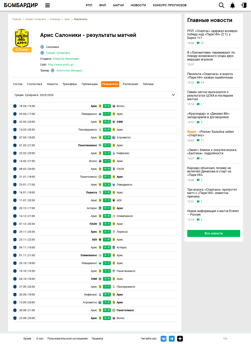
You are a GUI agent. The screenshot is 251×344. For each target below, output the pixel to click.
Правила (97, 338)
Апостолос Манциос (69, 70)
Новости (52, 84)
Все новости (214, 233)
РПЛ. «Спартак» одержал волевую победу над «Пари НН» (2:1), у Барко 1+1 (212, 34)
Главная (16, 19)
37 (202, 43)
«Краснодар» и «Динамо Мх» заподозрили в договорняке (208, 115)
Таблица (148, 84)
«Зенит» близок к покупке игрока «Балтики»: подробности (211, 151)
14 (202, 82)
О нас (39, 338)
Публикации (90, 84)
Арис (67, 19)
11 (202, 140)
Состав (17, 84)
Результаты (110, 84)
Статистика (34, 84)
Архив (27, 338)
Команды (55, 19)
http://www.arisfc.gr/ (61, 64)
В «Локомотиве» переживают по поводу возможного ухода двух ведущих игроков (211, 56)
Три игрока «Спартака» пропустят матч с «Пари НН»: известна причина (212, 193)
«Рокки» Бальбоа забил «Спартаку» (210, 133)
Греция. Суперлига (35, 19)
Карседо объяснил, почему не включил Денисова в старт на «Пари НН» (209, 171)
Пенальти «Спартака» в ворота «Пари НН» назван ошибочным (210, 75)
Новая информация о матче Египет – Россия (213, 212)
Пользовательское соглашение (67, 338)
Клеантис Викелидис (66, 58)
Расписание (130, 84)
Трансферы (70, 84)
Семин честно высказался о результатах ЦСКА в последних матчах (210, 95)
